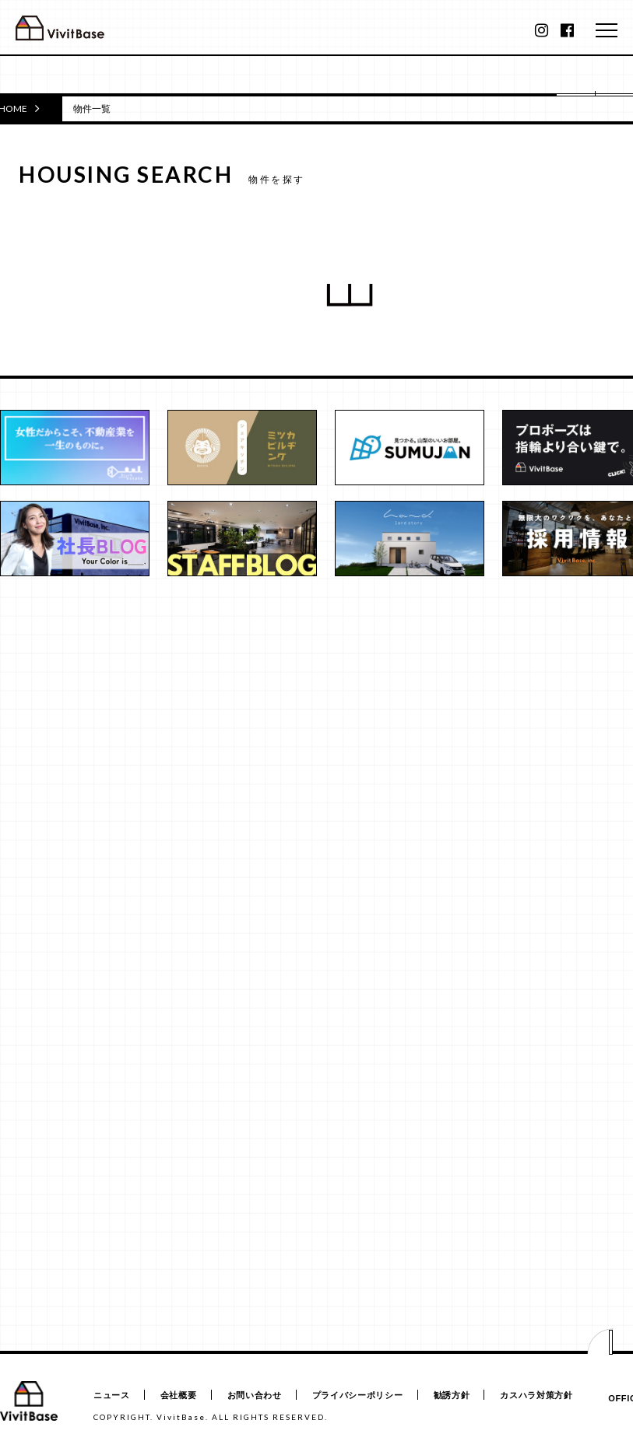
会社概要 (179, 1395)
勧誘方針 (454, 1395)
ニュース (111, 1395)
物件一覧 (92, 108)
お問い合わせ (255, 1395)
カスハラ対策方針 (540, 1395)
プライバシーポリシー (359, 1395)
